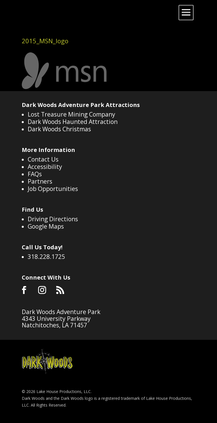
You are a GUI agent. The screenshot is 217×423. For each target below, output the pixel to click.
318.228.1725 (46, 257)
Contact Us (43, 159)
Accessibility (45, 167)
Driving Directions (53, 219)
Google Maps (46, 226)
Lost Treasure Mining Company (71, 114)
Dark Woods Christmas (59, 129)
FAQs (35, 174)
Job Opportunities (53, 189)
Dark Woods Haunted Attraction (73, 122)
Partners (40, 181)
